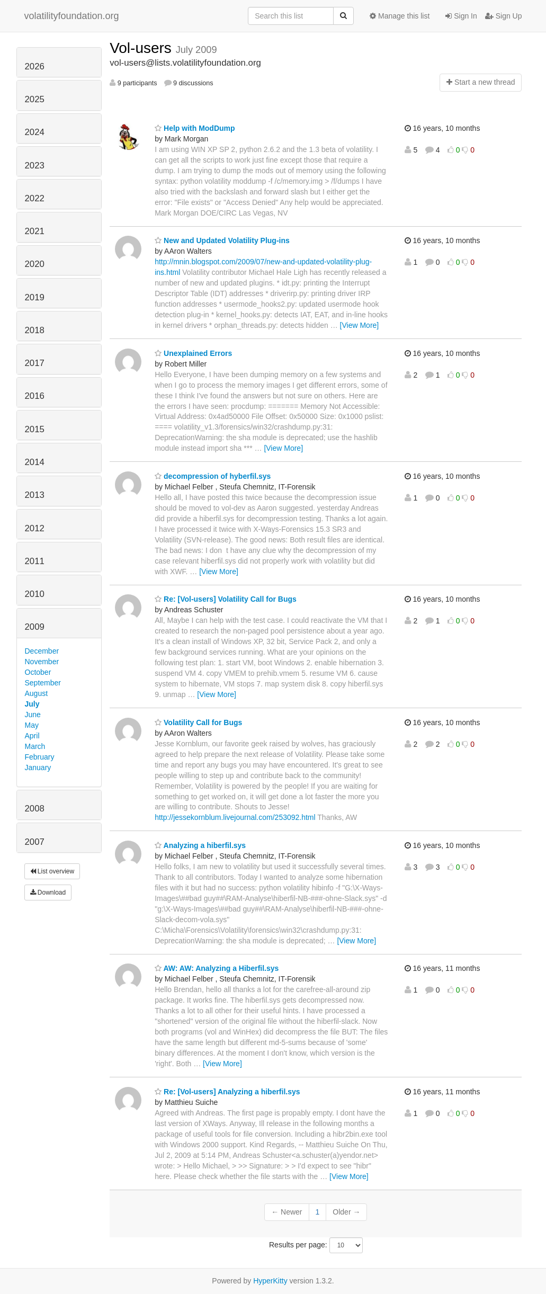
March (35, 746)
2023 (34, 165)
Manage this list (399, 16)
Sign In (461, 16)
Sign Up (503, 16)
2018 (34, 330)
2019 (34, 297)
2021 (34, 231)
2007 (34, 842)
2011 (34, 561)
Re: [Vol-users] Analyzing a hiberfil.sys (227, 1091)
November (42, 661)
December (42, 651)
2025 (34, 99)
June (33, 714)
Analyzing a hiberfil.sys (200, 845)
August (36, 693)
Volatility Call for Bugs (198, 722)
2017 (34, 363)
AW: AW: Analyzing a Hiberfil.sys (217, 968)
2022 (34, 198)
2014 (34, 462)
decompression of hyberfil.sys (213, 476)
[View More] (359, 325)
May (32, 725)
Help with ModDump (195, 128)
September (43, 683)
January (38, 767)
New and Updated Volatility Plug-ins (222, 240)
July (32, 704)
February (40, 757)
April (32, 735)
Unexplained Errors (193, 353)
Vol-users (143, 48)
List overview (52, 871)
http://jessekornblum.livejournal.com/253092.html (235, 817)
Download (48, 892)
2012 (34, 528)
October (38, 672)
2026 (34, 66)
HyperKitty (270, 1281)
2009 (34, 627)
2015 (34, 429)
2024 (34, 132)
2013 (34, 495)
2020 (34, 264)
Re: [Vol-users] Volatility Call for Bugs (226, 599)
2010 (34, 594)
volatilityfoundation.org (71, 16)
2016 (34, 396)
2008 (34, 809)
